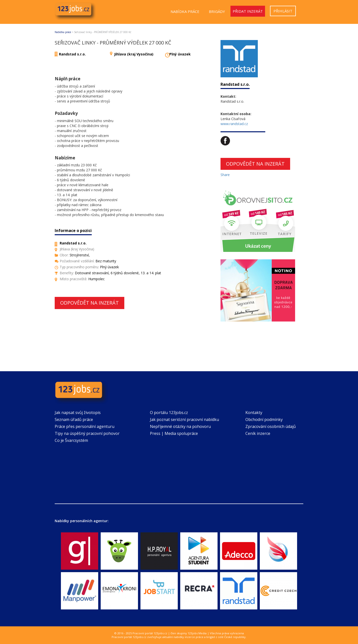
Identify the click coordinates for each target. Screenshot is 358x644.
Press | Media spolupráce (174, 433)
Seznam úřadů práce (74, 419)
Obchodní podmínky (264, 419)
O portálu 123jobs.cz (169, 412)
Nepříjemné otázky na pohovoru (180, 426)
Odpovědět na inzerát (89, 302)
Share (225, 174)
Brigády (217, 11)
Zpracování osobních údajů (270, 426)
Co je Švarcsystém (71, 440)
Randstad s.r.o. (72, 54)
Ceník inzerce (257, 433)
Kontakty (253, 412)
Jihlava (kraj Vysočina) (133, 54)
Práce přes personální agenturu (84, 426)
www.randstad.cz (234, 123)
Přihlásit (282, 10)
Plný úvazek (180, 54)
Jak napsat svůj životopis (78, 412)
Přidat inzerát (248, 11)
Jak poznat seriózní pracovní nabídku (184, 419)
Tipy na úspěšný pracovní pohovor (87, 433)
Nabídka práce (185, 11)
